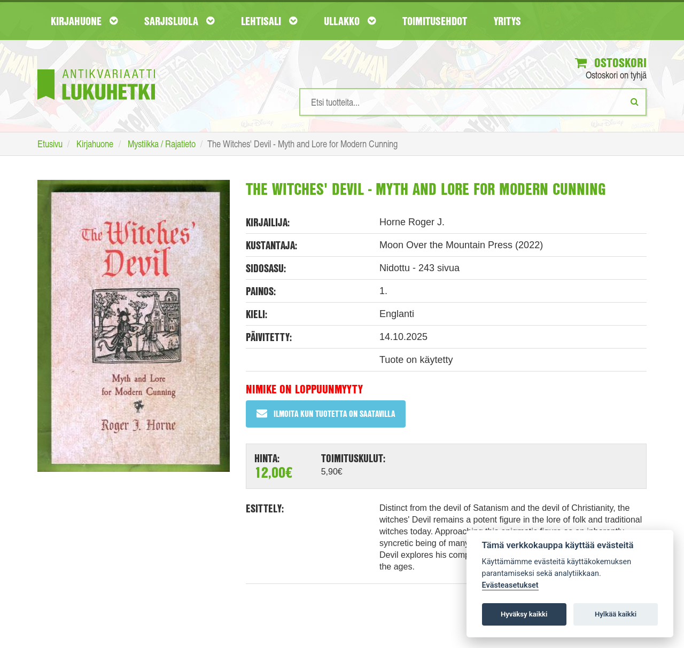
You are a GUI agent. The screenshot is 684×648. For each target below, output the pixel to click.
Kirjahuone (84, 21)
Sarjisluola (179, 21)
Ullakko (350, 21)
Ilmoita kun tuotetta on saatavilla (325, 413)
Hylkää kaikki (615, 614)
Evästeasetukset (510, 585)
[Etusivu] (96, 68)
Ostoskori (611, 62)
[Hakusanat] (473, 102)
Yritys (507, 21)
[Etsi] (635, 101)
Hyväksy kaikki (524, 614)
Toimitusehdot (434, 21)
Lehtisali (269, 21)
